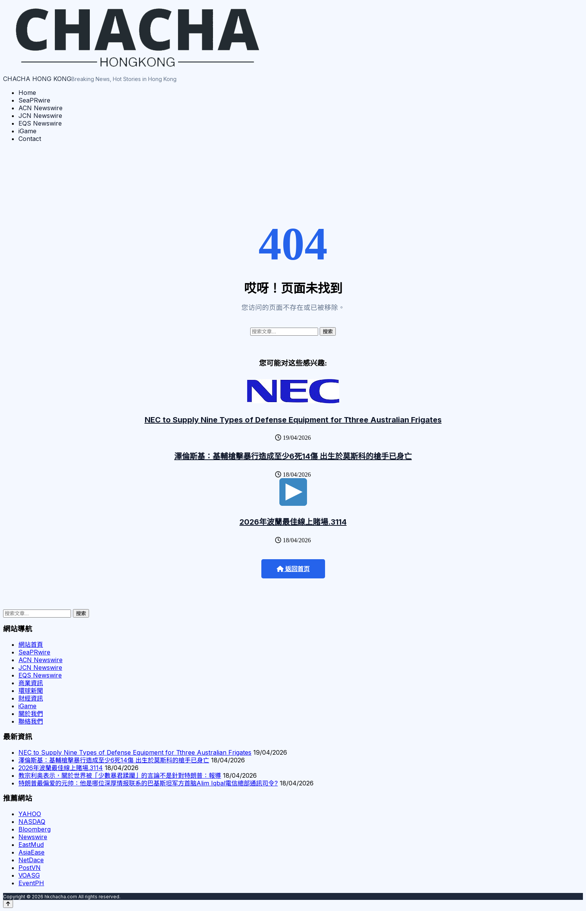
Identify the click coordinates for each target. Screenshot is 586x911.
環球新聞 (30, 690)
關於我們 (30, 713)
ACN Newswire (40, 108)
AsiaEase (31, 852)
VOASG (29, 875)
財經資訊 (30, 698)
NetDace (31, 860)
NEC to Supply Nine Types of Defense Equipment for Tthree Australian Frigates (293, 419)
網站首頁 (30, 644)
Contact (29, 138)
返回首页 (293, 569)
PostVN (29, 867)
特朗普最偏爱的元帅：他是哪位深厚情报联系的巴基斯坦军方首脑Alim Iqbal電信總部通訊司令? (148, 783)
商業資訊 (30, 683)
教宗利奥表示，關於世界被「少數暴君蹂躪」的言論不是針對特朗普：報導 (119, 775)
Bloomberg (34, 829)
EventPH (31, 883)
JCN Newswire (40, 115)
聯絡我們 (30, 721)
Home (27, 92)
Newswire (32, 837)
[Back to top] (8, 904)
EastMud (31, 844)
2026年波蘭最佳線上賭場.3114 (293, 522)
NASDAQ (31, 821)
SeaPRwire (34, 100)
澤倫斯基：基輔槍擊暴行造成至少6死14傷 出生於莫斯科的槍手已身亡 (293, 456)
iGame (27, 131)
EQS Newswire (40, 123)
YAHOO (29, 814)
